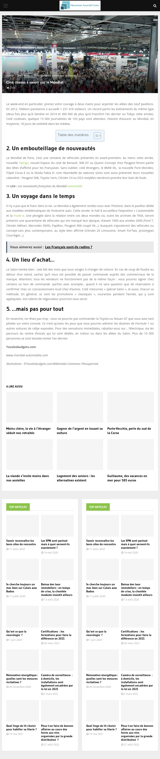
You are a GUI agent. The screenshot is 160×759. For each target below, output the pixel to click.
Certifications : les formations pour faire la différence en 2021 (56, 635)
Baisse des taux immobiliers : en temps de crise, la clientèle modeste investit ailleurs (56, 589)
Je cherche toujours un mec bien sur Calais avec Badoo (21, 587)
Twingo (24, 163)
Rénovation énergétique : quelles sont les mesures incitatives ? (22, 678)
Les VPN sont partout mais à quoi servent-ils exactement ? (55, 544)
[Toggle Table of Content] (95, 135)
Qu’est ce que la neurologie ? (16, 633)
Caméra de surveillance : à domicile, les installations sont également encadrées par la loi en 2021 (57, 682)
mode (17, 216)
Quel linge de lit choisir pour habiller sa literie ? (21, 727)
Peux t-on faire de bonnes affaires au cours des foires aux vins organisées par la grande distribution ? (57, 733)
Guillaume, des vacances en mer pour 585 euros (127, 478)
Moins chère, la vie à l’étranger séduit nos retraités (28, 430)
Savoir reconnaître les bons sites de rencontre (21, 542)
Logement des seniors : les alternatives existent (76, 478)
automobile (75, 186)
